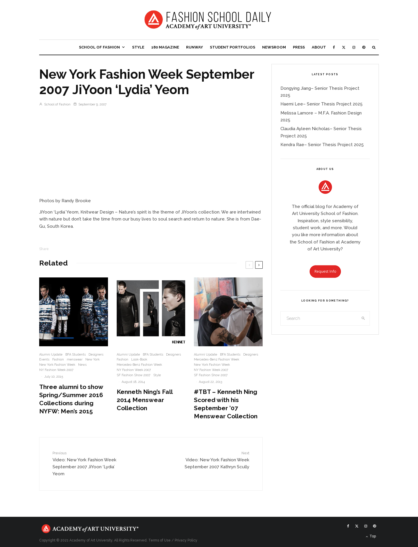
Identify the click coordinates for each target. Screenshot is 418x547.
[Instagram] (354, 47)
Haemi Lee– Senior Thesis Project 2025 (321, 104)
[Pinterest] (364, 47)
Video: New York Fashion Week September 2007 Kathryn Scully (214, 460)
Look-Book (139, 359)
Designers (96, 354)
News (82, 365)
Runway (194, 47)
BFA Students (75, 354)
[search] (363, 318)
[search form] (319, 318)
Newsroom (274, 47)
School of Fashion (99, 47)
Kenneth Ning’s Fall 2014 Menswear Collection (144, 400)
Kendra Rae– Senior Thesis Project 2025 (322, 144)
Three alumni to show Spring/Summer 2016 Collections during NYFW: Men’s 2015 (71, 399)
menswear (74, 359)
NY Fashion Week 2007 (56, 370)
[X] (343, 47)
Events (44, 359)
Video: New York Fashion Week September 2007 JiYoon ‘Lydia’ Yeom (88, 463)
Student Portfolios (232, 47)
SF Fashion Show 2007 (133, 375)
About (319, 47)
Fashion (58, 359)
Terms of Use (159, 540)
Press (299, 47)
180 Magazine (165, 47)
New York (92, 359)
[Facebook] (333, 47)
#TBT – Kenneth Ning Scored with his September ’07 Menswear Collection (225, 404)
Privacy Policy (186, 540)
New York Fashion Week (57, 365)
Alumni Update (50, 354)
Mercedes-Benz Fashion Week (139, 365)
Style (138, 47)
